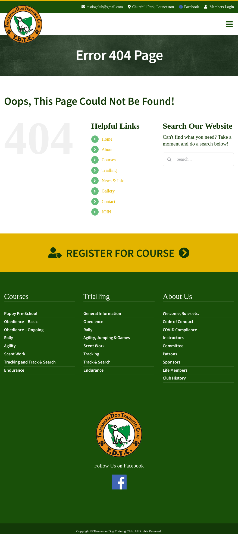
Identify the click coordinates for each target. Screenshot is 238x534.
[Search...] (198, 159)
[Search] (169, 159)
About (107, 149)
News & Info (113, 180)
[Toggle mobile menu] (230, 24)
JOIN (106, 212)
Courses (109, 159)
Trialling (109, 170)
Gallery (108, 191)
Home (107, 139)
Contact (108, 201)
